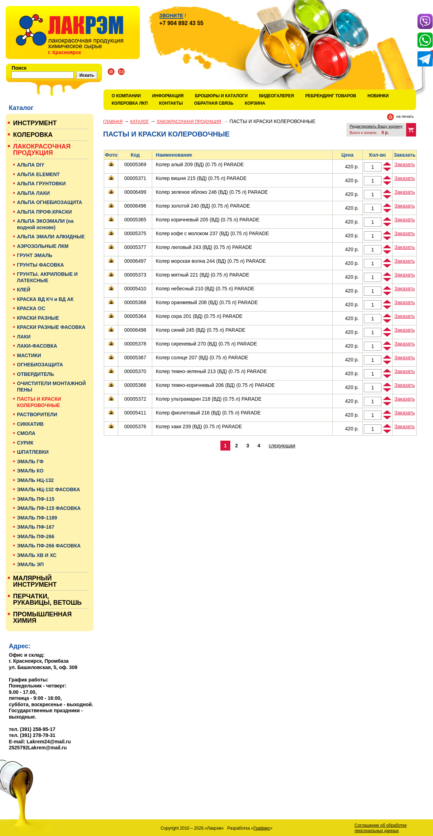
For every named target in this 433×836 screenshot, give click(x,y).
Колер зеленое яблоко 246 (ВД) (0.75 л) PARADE (212, 192)
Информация (168, 95)
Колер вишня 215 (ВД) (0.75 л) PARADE (201, 178)
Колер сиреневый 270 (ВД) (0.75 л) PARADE (206, 344)
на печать (405, 116)
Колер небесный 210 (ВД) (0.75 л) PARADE (205, 288)
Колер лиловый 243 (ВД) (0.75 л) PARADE (204, 247)
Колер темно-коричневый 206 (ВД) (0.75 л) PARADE (215, 385)
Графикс (262, 828)
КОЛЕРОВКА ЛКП (130, 103)
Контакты (171, 103)
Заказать (405, 164)
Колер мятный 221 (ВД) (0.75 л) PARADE (202, 275)
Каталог (139, 121)
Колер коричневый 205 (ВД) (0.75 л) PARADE (207, 219)
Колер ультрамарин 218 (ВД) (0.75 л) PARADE (208, 399)
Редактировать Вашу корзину (376, 126)
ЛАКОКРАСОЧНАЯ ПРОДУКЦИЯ (189, 121)
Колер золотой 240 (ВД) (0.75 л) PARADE (203, 206)
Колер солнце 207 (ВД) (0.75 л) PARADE (202, 357)
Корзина (255, 103)
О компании (126, 95)
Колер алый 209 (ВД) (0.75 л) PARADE (200, 164)
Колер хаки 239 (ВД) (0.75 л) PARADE (199, 426)
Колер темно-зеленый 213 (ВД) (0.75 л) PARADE (211, 371)
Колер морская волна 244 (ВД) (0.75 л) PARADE (211, 261)
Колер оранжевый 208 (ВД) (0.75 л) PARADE (207, 302)
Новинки (378, 95)
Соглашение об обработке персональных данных (381, 828)
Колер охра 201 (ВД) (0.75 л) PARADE (199, 316)
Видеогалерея (276, 95)
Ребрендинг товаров (330, 95)
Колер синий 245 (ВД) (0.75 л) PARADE (200, 330)
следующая (282, 445)
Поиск (19, 68)
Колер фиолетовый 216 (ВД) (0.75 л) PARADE (208, 413)
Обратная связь (213, 103)
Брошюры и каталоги (221, 95)
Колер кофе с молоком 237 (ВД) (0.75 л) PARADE (212, 233)
